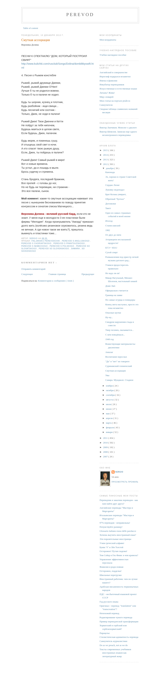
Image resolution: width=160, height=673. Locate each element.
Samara (75, 249)
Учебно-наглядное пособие (113, 55)
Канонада (110, 172)
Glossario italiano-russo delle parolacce (118, 531)
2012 (105, 164)
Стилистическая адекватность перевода (119, 637)
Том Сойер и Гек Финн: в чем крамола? (119, 555)
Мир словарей (106, 97)
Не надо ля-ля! (112, 273)
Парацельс (105, 633)
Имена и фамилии (108, 80)
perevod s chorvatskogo (36, 243)
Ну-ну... (109, 317)
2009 (105, 447)
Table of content (30, 28)
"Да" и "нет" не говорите (117, 361)
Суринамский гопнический (118, 366)
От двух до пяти (113, 234)
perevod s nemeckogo (34, 246)
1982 (107, 230)
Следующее (27, 274)
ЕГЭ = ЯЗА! (111, 247)
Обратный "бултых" (115, 199)
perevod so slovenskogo (54, 249)
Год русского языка (109, 601)
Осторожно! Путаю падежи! (113, 551)
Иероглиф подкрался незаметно (115, 76)
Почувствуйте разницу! (111, 527)
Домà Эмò (110, 286)
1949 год (109, 339)
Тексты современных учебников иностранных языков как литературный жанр (115, 653)
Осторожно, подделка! (111, 571)
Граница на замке (113, 295)
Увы (107, 375)
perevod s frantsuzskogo (70, 243)
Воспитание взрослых (116, 356)
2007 (105, 456)
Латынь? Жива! (107, 92)
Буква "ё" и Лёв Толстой (111, 547)
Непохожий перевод (109, 613)
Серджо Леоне (112, 185)
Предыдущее (88, 274)
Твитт (108, 208)
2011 (105, 438)
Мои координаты (108, 39)
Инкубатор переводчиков (112, 84)
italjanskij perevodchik (46, 241)
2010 (105, 442)
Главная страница (57, 274)
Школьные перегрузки (111, 575)
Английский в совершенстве (113, 72)
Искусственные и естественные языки (118, 88)
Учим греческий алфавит (112, 543)
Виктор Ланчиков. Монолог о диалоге (118, 127)
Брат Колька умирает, (115, 194)
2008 (105, 452)
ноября (109, 385)
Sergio (119, 472)
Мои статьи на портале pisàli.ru (115, 100)
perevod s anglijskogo (76, 241)
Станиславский (112, 225)
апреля (109, 418)
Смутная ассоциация (115, 370)
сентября (110, 395)
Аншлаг (109, 352)
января (109, 432)
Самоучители (106, 105)
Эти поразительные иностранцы (115, 539)
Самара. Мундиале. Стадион (119, 380)
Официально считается (116, 290)
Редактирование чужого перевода (116, 617)
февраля (110, 427)
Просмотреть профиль (125, 482)
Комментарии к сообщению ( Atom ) (56, 280)
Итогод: (109, 221)
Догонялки (110, 203)
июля (109, 404)
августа (110, 399)
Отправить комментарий (33, 269)
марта (109, 422)
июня (109, 409)
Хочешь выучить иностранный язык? (118, 535)
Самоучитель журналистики (113, 641)
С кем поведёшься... (115, 334)
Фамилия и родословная (111, 567)
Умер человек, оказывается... (119, 330)
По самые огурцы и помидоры (120, 299)
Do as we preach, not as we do (114, 645)
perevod (80, 14)
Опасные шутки (113, 312)
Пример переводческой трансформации (119, 621)
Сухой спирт (111, 252)
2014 (105, 155)
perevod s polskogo (62, 246)
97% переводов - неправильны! (115, 522)
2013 (105, 159)
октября (110, 390)
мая (108, 413)
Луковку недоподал (114, 189)
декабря (110, 168)
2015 (105, 150)
